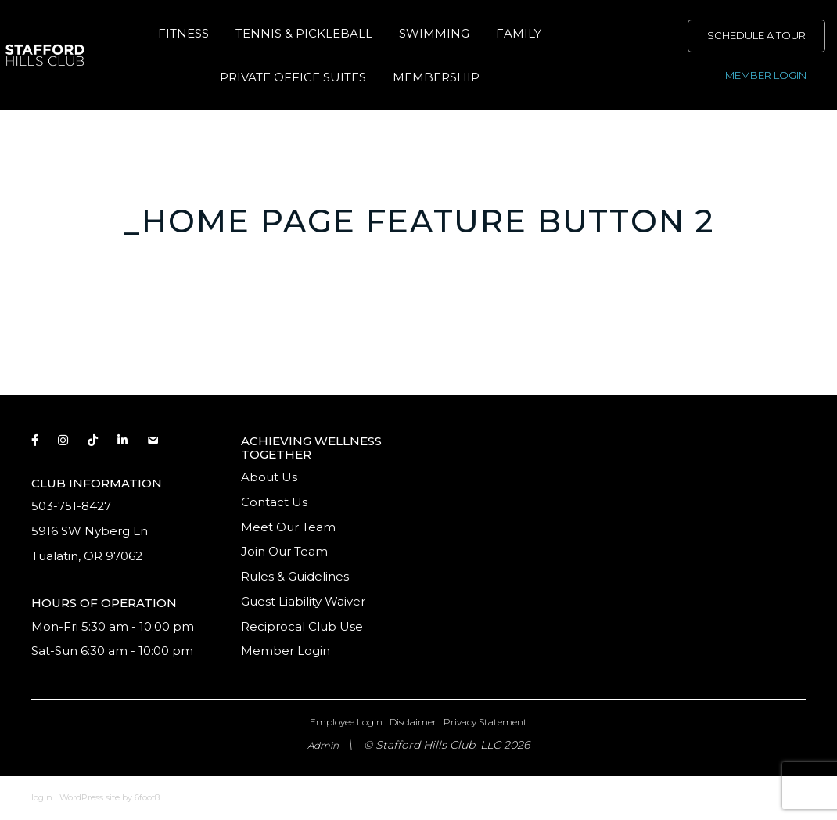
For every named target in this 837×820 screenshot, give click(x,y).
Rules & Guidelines (295, 576)
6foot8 (147, 797)
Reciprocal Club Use (302, 626)
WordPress (81, 797)
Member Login (285, 650)
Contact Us (274, 502)
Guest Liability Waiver (304, 601)
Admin (323, 745)
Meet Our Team (288, 527)
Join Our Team (284, 551)
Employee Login (346, 722)
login (41, 797)
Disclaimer (413, 722)
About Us (269, 476)
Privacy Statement (485, 722)
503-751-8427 (71, 505)
